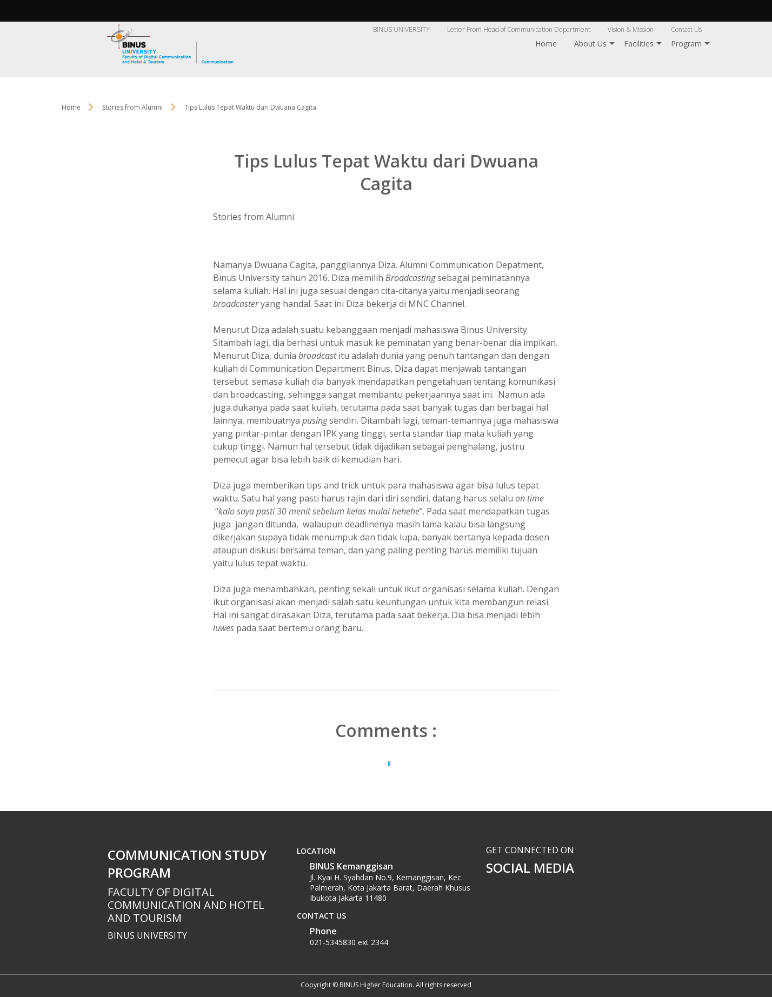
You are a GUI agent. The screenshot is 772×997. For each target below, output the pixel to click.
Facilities (639, 43)
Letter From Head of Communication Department (518, 29)
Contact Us (686, 29)
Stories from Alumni (253, 216)
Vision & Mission (631, 29)
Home (546, 43)
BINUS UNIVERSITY (401, 29)
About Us (590, 43)
